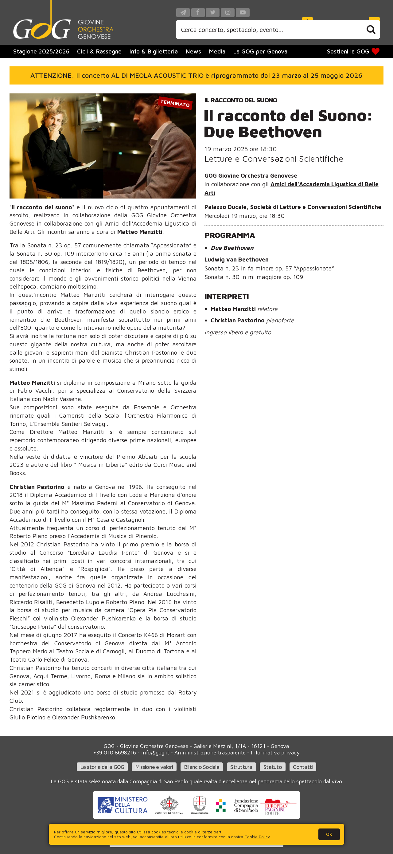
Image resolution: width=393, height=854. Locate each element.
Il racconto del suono (240, 100)
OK (329, 834)
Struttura (241, 767)
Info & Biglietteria (153, 51)
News (193, 51)
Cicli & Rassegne (99, 51)
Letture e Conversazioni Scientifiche (274, 158)
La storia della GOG (102, 767)
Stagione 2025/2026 (41, 51)
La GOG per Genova (260, 51)
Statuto (272, 767)
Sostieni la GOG (353, 51)
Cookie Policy (257, 836)
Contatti (303, 767)
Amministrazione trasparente (210, 752)
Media (217, 51)
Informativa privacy (275, 752)
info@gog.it (155, 752)
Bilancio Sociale (201, 767)
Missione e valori (154, 767)
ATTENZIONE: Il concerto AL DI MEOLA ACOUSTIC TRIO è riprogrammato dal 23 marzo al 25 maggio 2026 (196, 75)
